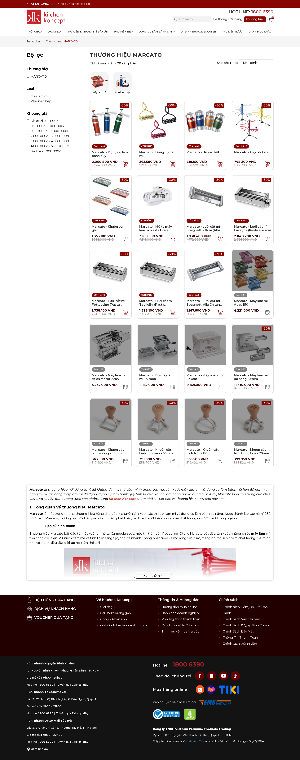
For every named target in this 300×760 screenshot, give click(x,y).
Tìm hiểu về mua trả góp (180, 631)
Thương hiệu (255, 19)
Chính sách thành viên (240, 644)
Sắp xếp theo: (227, 63)
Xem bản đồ (37, 749)
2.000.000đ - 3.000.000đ (48, 136)
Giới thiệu (107, 607)
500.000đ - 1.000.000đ (46, 126)
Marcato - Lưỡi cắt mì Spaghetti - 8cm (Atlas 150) (204, 230)
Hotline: (251, 12)
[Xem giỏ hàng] (270, 19)
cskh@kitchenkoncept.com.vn (123, 625)
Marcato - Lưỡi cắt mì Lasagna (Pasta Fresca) (252, 228)
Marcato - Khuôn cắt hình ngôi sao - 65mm (156, 451)
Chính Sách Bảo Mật (238, 631)
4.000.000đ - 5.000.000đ (48, 146)
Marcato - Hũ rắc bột (203, 152)
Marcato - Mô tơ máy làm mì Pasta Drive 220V (155, 230)
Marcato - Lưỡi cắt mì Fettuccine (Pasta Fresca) (108, 304)
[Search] (175, 19)
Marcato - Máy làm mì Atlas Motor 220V (109, 377)
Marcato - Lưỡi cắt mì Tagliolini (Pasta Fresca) (156, 304)
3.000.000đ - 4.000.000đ (48, 141)
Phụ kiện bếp (39, 101)
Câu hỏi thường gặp (115, 613)
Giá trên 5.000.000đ (44, 151)
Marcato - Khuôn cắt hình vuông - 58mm (108, 451)
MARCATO (37, 76)
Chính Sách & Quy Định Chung (246, 625)
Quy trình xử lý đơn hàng (181, 625)
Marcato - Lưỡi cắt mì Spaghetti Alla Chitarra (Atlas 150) (204, 304)
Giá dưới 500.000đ (43, 121)
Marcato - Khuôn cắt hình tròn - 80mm (202, 451)
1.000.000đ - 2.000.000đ (47, 131)
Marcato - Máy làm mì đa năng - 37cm (251, 377)
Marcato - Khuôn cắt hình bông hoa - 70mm (251, 451)
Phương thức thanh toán (180, 619)
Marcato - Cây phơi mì (251, 152)
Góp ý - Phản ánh (113, 619)
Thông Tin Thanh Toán (240, 637)
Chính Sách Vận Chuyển (241, 619)
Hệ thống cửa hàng (227, 19)
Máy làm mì (37, 96)
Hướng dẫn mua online (179, 607)
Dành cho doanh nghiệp (180, 613)
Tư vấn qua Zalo (72, 684)
